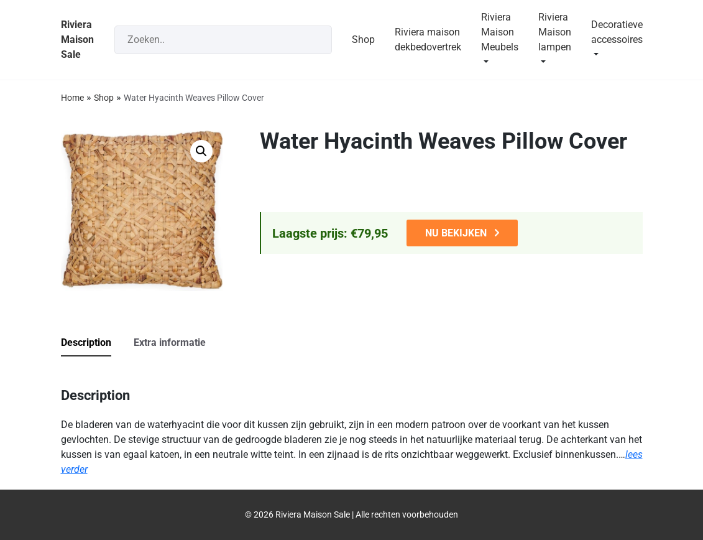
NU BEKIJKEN (456, 233)
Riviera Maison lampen (554, 32)
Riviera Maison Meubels (499, 32)
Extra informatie (170, 342)
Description (86, 342)
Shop (363, 39)
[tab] (96, 343)
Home (72, 98)
